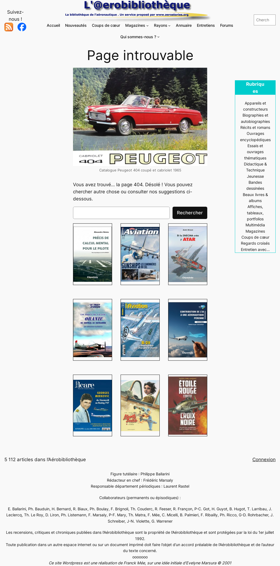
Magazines (255, 231)
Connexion (264, 459)
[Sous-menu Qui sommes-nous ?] (158, 36)
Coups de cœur (255, 237)
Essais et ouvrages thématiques (255, 151)
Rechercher (190, 212)
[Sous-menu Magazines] (147, 25)
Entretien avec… (255, 249)
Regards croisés (255, 243)
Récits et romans (255, 127)
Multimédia (255, 225)
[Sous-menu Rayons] (169, 25)
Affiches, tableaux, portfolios (255, 212)
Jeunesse (255, 176)
